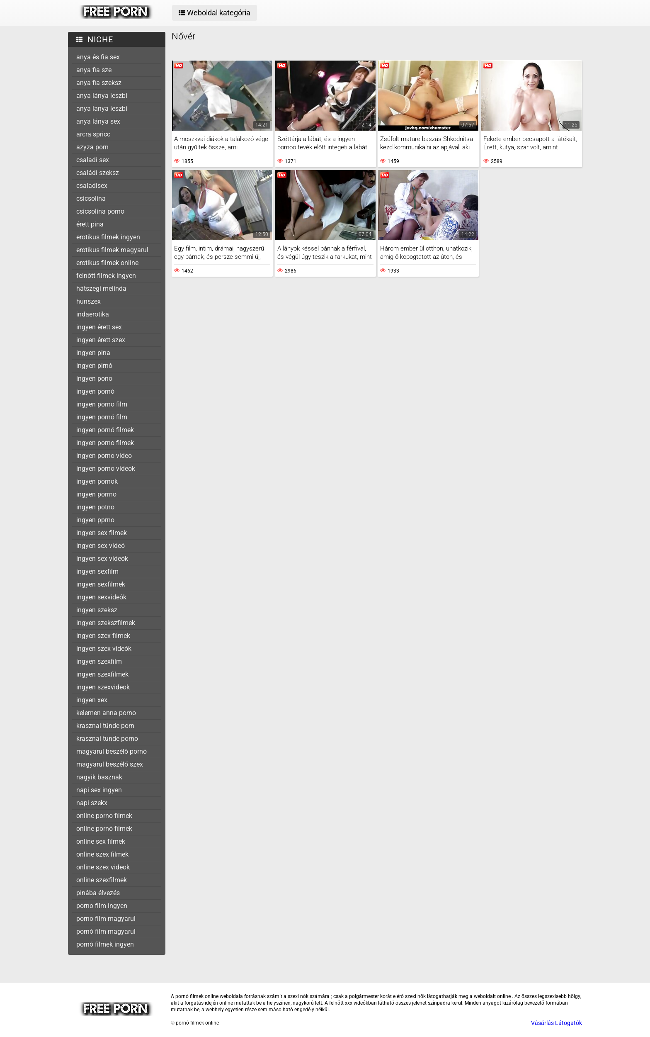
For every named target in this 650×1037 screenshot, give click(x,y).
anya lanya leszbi (101, 108)
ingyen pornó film (101, 417)
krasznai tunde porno (107, 738)
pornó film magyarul (106, 931)
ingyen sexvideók (101, 597)
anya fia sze (94, 70)
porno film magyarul (106, 919)
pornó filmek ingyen (105, 944)
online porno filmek (104, 816)
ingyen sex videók (102, 558)
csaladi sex (92, 160)
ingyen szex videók (103, 648)
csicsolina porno (100, 211)
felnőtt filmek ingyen (106, 276)
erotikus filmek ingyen (108, 237)
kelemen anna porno (106, 713)
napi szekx (91, 803)
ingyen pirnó (94, 366)
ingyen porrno (96, 494)
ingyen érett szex (100, 340)
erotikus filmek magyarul (112, 250)
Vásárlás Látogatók (556, 1023)
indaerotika (92, 314)
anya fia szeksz (98, 83)
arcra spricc (93, 134)
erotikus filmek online (107, 263)
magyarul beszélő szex (109, 764)
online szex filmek (102, 854)
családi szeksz (97, 173)
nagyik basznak (99, 777)
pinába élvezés (98, 893)
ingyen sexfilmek (100, 584)
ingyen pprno (95, 520)
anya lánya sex (98, 121)
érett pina (90, 224)
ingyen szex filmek (103, 636)
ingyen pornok (97, 481)
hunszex (88, 301)
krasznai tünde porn (105, 726)
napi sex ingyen (99, 790)
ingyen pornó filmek (105, 430)
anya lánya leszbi (101, 96)
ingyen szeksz (96, 610)
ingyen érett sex (99, 327)
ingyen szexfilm (99, 661)
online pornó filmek (104, 829)
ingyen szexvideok (103, 687)
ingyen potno (95, 507)
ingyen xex (91, 700)
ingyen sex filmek (101, 533)
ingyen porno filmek (105, 443)
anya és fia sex (98, 57)
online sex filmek (100, 841)
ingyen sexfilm (97, 571)
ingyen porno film (101, 404)
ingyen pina (93, 353)
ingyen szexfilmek (102, 674)
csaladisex (91, 186)
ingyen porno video (104, 456)
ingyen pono (94, 378)
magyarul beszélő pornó (111, 751)
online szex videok (103, 867)
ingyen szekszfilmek (105, 623)
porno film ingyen (101, 906)
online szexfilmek (101, 880)
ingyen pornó (95, 391)
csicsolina (91, 198)
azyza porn (92, 147)
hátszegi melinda (101, 288)
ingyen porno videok (105, 468)
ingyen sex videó (100, 546)
